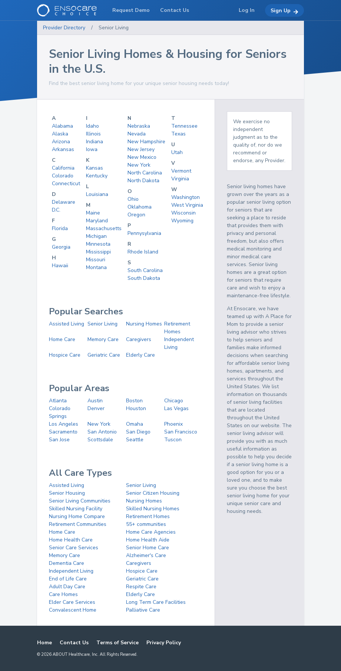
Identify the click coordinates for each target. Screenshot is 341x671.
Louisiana (97, 194)
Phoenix (173, 424)
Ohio (133, 199)
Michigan (96, 236)
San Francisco (180, 431)
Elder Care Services (72, 602)
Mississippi (98, 251)
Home (44, 642)
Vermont (181, 170)
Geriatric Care (103, 355)
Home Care (62, 339)
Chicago (173, 400)
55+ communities (146, 524)
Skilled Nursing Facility (75, 508)
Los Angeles (63, 424)
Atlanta (58, 400)
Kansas (94, 167)
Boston (134, 400)
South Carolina (145, 270)
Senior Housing (67, 493)
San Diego (138, 431)
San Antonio (102, 431)
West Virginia (187, 205)
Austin (95, 400)
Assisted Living (66, 323)
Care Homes (63, 594)
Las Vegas (176, 408)
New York (139, 164)
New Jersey (141, 149)
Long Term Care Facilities (156, 602)
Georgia (61, 247)
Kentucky (96, 175)
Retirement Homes (148, 516)
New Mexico (142, 157)
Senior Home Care (147, 547)
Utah (177, 152)
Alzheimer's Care (146, 555)
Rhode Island (143, 251)
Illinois (93, 133)
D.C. (56, 209)
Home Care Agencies (151, 532)
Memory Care (103, 339)
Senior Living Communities (79, 500)
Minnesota (98, 244)
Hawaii (60, 265)
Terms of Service (117, 642)
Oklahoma (140, 206)
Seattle (134, 439)
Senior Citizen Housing (152, 493)
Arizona (61, 141)
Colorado (62, 175)
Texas (178, 133)
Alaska (60, 133)
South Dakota (144, 278)
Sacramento (63, 431)
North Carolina (145, 172)
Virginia (180, 178)
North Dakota (143, 180)
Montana (96, 267)
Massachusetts (104, 228)
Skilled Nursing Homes (152, 508)
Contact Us (74, 642)
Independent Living (71, 571)
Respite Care (141, 586)
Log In (247, 10)
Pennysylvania (144, 233)
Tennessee (184, 126)
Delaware (63, 202)
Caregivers (138, 339)
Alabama (62, 126)
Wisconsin (183, 212)
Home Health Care (71, 539)
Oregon (136, 214)
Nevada (137, 133)
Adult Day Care (67, 586)
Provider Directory (64, 27)
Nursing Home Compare (77, 516)
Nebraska (139, 126)
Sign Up (284, 10)
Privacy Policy (163, 642)
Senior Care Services (73, 547)
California (63, 167)
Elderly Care (140, 355)
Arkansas (63, 149)
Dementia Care (66, 563)
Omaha (134, 424)
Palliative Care (143, 609)
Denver (96, 408)
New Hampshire (146, 141)
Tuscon (173, 439)
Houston (136, 408)
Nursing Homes (144, 323)
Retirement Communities (77, 524)
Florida (60, 228)
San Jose (59, 439)
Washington (185, 197)
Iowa (91, 149)
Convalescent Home (72, 609)
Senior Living (114, 27)
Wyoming (182, 220)
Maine (93, 212)
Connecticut (66, 183)
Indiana (94, 141)
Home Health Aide (147, 539)
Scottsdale (100, 439)
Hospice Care (64, 355)
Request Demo (131, 10)
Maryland (97, 220)
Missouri (95, 259)
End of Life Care (68, 578)
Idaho (92, 126)
